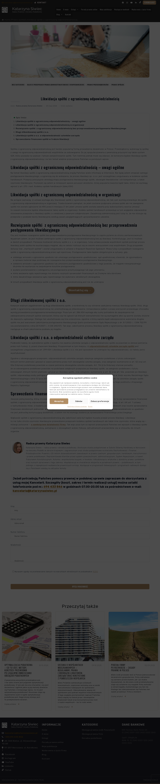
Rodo (90, 406)
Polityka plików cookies (77, 406)
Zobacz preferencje (100, 401)
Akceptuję (59, 401)
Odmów (78, 401)
